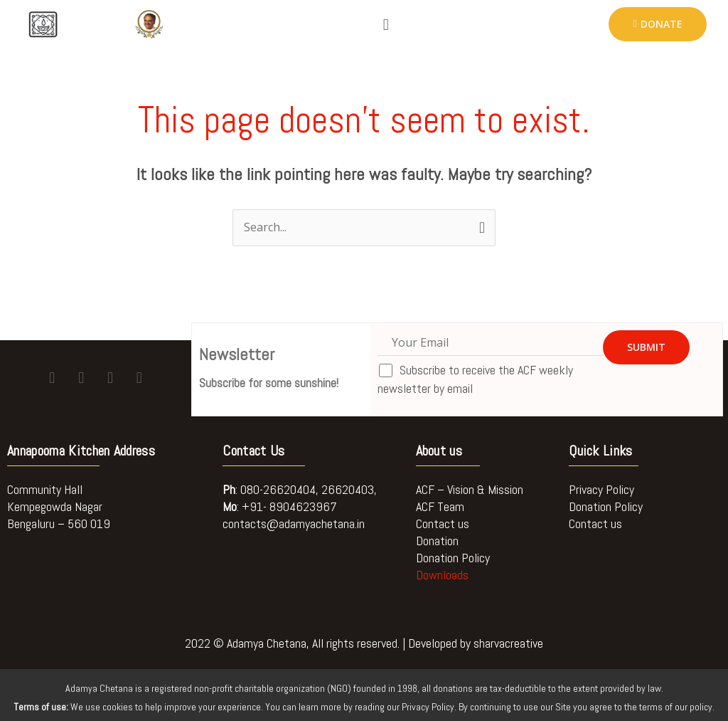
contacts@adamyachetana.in (294, 523)
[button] (386, 24)
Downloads (442, 575)
